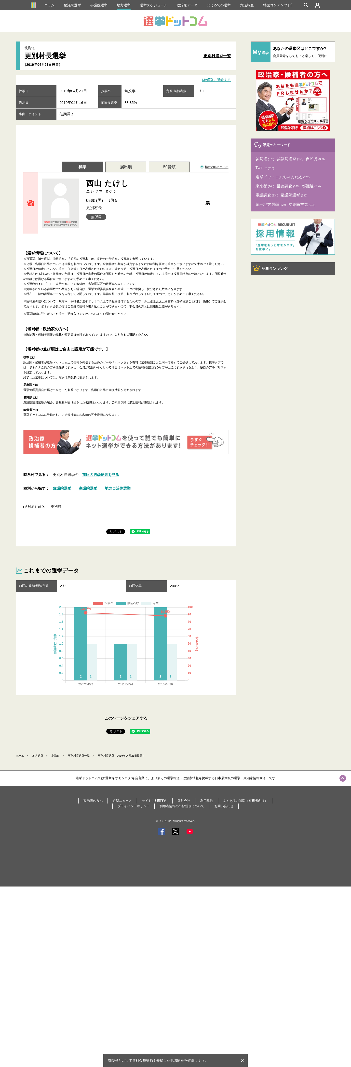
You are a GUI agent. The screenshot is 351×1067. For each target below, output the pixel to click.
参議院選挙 (99, 5)
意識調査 (247, 5)
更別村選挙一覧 (217, 56)
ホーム (20, 755)
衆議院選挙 (72, 5)
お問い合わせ (223, 806)
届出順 (126, 167)
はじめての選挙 (219, 5)
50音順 (169, 167)
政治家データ (187, 5)
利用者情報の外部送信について (182, 806)
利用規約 (206, 801)
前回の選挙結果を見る (100, 474)
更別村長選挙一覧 (79, 755)
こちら (92, 314)
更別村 (56, 506)
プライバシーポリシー (133, 806)
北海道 (56, 755)
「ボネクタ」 (156, 301)
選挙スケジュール (153, 5)
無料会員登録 (142, 1060)
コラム (49, 5)
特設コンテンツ (277, 5)
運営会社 (183, 801)
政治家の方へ (93, 801)
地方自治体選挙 (118, 488)
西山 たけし (133, 186)
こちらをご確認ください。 (132, 334)
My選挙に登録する (216, 80)
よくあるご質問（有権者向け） (245, 801)
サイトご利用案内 (154, 801)
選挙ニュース (122, 801)
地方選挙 (124, 5)
